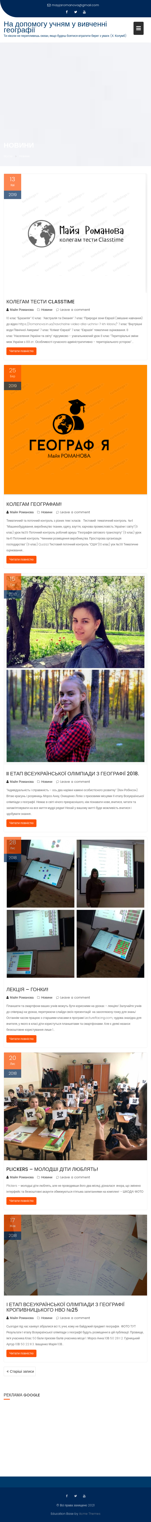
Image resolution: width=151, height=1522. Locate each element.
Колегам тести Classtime (40, 301)
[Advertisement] (75, 1437)
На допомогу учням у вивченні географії (55, 27)
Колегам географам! (34, 504)
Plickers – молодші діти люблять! (52, 1169)
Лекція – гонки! (27, 989)
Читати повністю (21, 351)
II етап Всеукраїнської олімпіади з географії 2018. (72, 773)
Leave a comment (75, 309)
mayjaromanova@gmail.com (73, 5)
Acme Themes (90, 1513)
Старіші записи (22, 1371)
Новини (46, 309)
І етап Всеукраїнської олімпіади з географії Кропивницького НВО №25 (65, 1307)
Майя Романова (20, 309)
